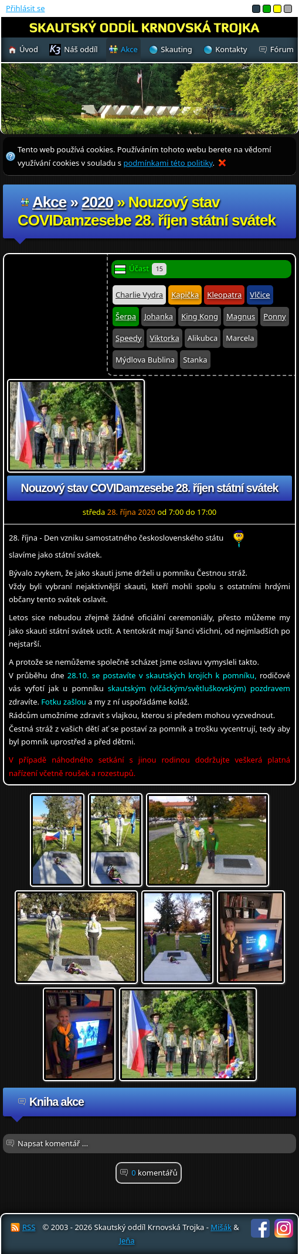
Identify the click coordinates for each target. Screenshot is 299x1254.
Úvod (28, 49)
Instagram (283, 1228)
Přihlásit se (25, 8)
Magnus (240, 316)
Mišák (221, 1227)
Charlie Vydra (139, 294)
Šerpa (125, 316)
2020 (97, 202)
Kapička (185, 294)
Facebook (260, 1228)
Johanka (158, 316)
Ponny (274, 316)
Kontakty (231, 49)
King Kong (199, 316)
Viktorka (164, 338)
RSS (28, 1227)
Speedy (128, 338)
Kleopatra (224, 294)
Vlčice (260, 294)
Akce (49, 202)
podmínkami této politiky (167, 163)
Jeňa (126, 1240)
